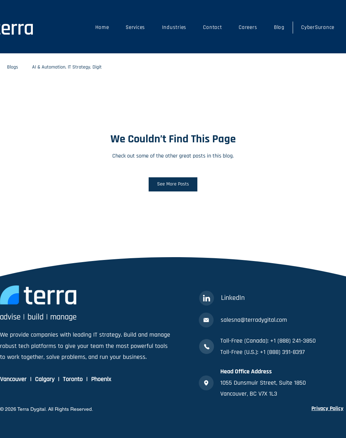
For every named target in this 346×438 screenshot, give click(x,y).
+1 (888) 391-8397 (282, 352)
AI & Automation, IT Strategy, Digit (67, 67)
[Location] (206, 382)
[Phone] (206, 346)
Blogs (12, 67)
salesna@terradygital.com (254, 320)
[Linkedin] (206, 298)
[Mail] (206, 320)
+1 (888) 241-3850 (293, 341)
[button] (135, 27)
